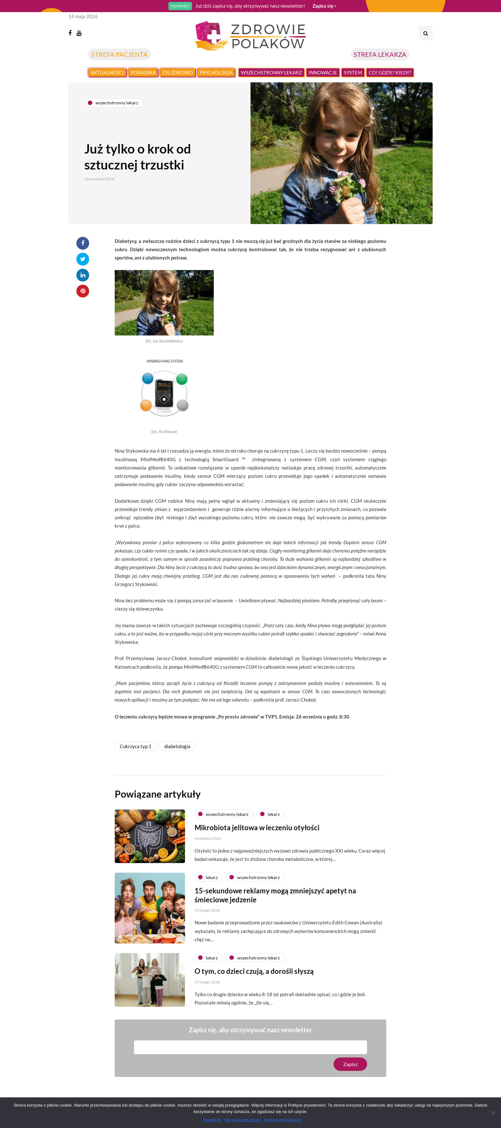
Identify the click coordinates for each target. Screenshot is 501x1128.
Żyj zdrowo (177, 72)
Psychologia (216, 72)
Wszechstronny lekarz (271, 72)
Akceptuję (212, 1119)
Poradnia (143, 72)
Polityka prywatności (282, 1119)
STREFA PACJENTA (119, 54)
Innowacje (323, 72)
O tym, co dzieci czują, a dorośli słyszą (254, 976)
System (353, 72)
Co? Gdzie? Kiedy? (390, 72)
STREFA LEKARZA (380, 54)
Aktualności (107, 72)
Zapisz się (324, 6)
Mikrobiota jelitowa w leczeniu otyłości (257, 832)
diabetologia (177, 746)
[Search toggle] (426, 33)
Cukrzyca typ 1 (135, 746)
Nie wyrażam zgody (242, 1119)
